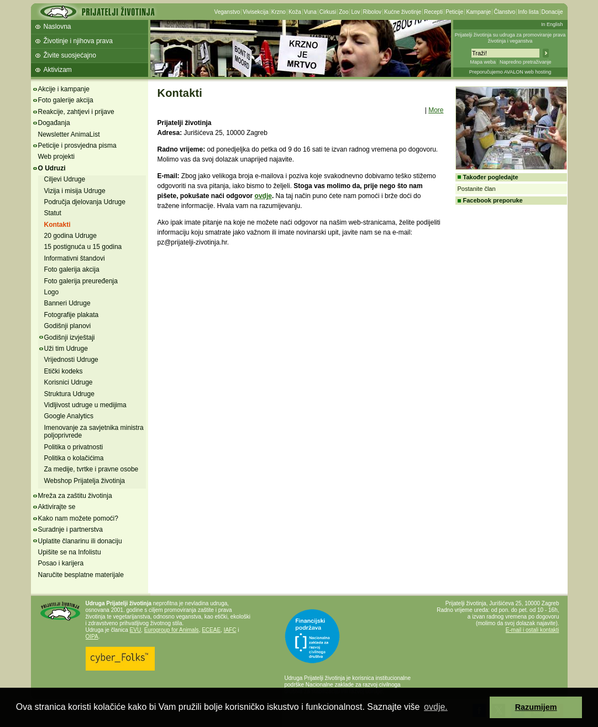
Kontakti (57, 225)
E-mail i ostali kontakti (532, 630)
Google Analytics (68, 416)
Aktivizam (58, 70)
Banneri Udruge (67, 303)
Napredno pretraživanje (526, 62)
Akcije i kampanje (64, 89)
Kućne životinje (402, 12)
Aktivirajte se (57, 507)
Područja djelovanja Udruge (84, 202)
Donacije (552, 12)
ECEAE (211, 630)
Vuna (310, 12)
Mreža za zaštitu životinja (75, 496)
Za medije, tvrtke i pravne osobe (91, 469)
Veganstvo (227, 12)
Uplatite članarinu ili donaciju (80, 541)
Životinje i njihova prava (78, 41)
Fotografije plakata (71, 315)
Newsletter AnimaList (69, 134)
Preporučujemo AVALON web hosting (510, 72)
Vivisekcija (256, 12)
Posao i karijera (61, 563)
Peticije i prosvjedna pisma (77, 145)
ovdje (263, 196)
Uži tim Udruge (66, 348)
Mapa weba (483, 62)
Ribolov (372, 12)
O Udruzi (52, 168)
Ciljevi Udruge (65, 179)
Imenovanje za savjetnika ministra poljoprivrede (94, 431)
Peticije (454, 12)
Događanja (54, 123)
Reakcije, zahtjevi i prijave (76, 112)
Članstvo (504, 12)
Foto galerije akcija (65, 100)
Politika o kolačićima (74, 458)
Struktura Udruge (69, 394)
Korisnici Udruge (68, 382)
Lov (355, 12)
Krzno (278, 12)
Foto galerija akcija (71, 269)
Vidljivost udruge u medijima (85, 405)
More (435, 110)
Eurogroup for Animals (171, 630)
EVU (135, 630)
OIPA (92, 636)
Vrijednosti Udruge (71, 360)
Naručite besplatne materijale (81, 575)
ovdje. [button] (436, 707)
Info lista (528, 12)
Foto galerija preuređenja (81, 281)
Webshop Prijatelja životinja (84, 481)
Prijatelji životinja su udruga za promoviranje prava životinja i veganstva (510, 38)
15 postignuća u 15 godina (83, 247)
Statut (52, 213)
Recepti (433, 12)
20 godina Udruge (70, 236)
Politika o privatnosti (73, 447)
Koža (294, 12)
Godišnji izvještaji (69, 337)
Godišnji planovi (67, 326)
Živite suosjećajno (70, 55)
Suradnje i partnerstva (70, 529)
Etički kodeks (63, 371)
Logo (51, 292)
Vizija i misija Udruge (75, 191)
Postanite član (477, 188)
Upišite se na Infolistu (69, 552)
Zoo (343, 12)
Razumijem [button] (536, 707)
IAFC (230, 630)
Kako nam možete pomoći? (78, 518)
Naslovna (57, 26)
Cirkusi (328, 12)
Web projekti (56, 156)
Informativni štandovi (74, 258)
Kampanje (478, 12)
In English (552, 24)
